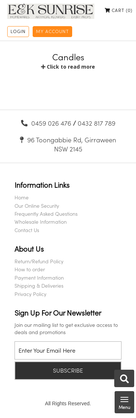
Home (22, 197)
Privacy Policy (30, 294)
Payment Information (39, 278)
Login (18, 31)
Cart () (118, 10)
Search (124, 378)
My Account (52, 31)
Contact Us (27, 230)
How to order (30, 269)
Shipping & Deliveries (39, 286)
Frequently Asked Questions (46, 214)
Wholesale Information (41, 222)
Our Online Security (37, 206)
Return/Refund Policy (39, 261)
